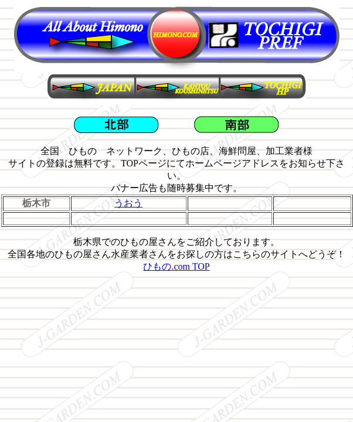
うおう (128, 203)
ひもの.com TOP (176, 266)
